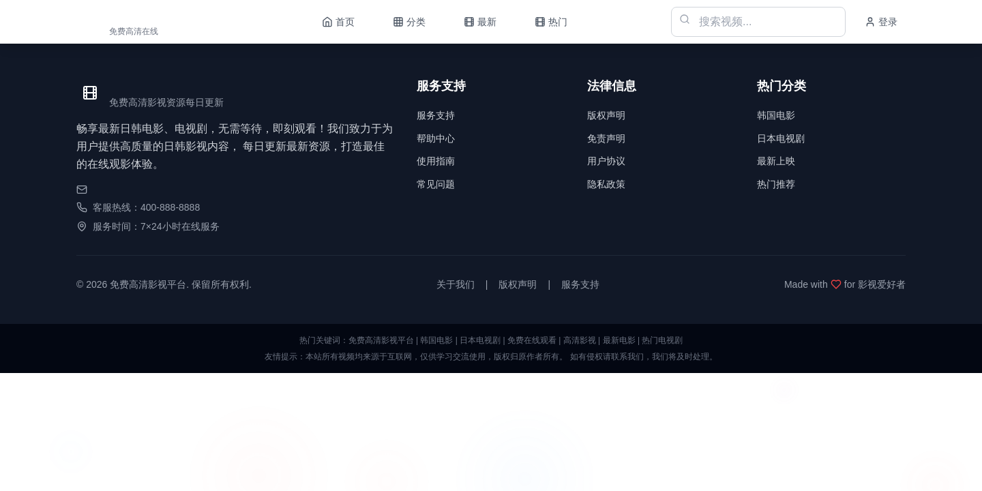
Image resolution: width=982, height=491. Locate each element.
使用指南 (436, 160)
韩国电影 (776, 115)
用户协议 (606, 160)
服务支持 (436, 115)
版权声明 (606, 115)
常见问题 (436, 184)
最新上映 (776, 160)
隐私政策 (606, 184)
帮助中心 (436, 138)
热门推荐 (776, 184)
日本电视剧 (781, 138)
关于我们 (455, 284)
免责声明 (606, 138)
